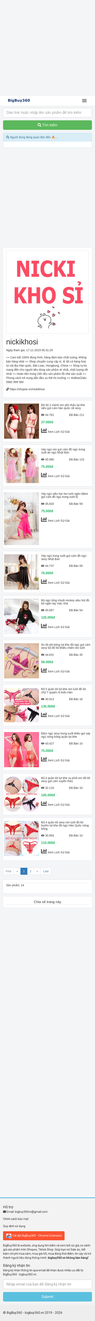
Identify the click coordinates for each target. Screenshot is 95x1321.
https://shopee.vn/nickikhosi (27, 389)
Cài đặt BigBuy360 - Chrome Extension (34, 1236)
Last (45, 871)
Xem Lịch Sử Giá (58, 431)
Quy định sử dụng (14, 1226)
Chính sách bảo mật (16, 1219)
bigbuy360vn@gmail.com (31, 1211)
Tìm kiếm (47, 125)
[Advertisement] (47, 48)
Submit (47, 1297)
